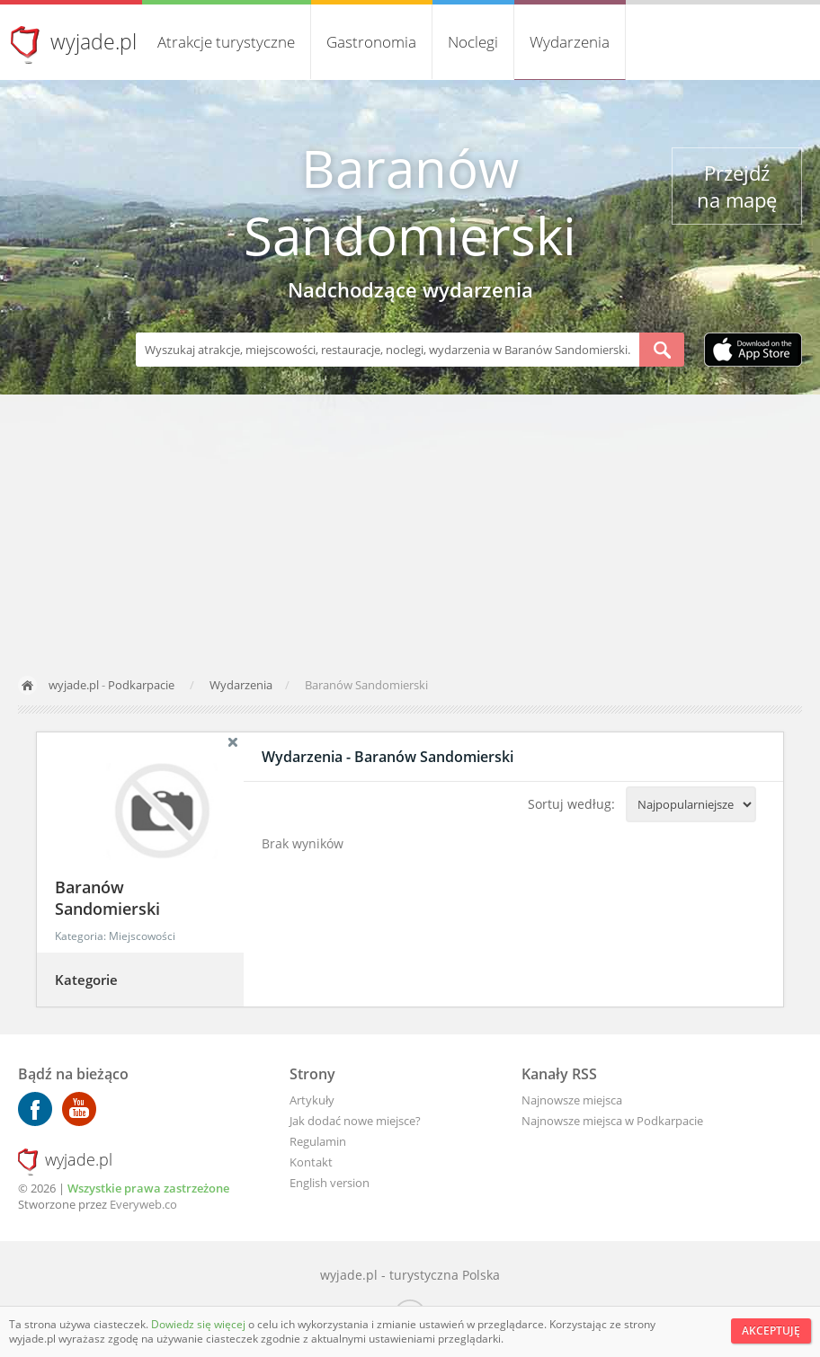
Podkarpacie (141, 685)
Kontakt (311, 1162)
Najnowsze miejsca (571, 1100)
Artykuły (312, 1100)
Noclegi (473, 41)
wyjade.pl (93, 41)
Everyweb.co (143, 1204)
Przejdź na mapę (737, 186)
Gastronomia (371, 41)
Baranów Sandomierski (410, 201)
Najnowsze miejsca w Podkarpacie (612, 1121)
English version (330, 1183)
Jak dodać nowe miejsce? (355, 1121)
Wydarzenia (570, 41)
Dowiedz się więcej (199, 1324)
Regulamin (318, 1141)
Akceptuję (771, 1330)
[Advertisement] (410, 529)
